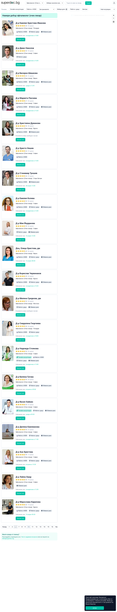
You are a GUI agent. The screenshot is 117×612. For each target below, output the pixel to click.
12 (36, 515)
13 (40, 515)
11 (32, 515)
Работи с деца (74, 10)
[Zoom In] (113, 16)
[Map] (88, 197)
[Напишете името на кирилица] (74, 3)
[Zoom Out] (113, 18)
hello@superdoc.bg (8, 526)
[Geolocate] (113, 22)
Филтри (84, 10)
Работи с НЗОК (31, 10)
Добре (95, 608)
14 (44, 515)
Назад (4, 515)
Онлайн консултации (17, 10)
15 (48, 515)
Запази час (20, 43)
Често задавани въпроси (29, 525)
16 (52, 515)
